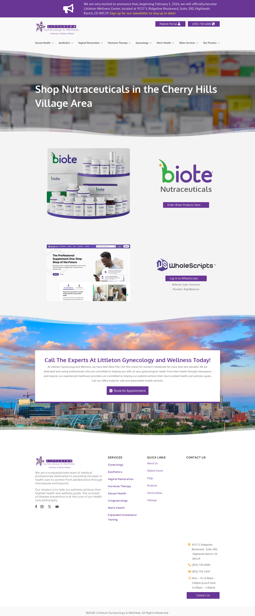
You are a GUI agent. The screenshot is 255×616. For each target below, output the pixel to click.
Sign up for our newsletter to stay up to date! (143, 13)
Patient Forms (155, 470)
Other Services (187, 43)
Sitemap (152, 500)
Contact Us (203, 595)
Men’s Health (164, 43)
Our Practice (210, 43)
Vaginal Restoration (89, 43)
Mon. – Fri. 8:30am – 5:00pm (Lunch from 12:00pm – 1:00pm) (204, 582)
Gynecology (142, 43)
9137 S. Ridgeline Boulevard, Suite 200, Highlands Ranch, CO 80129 (205, 551)
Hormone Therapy (117, 43)
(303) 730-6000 (201, 24)
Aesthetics (64, 43)
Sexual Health (43, 43)
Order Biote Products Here (184, 205)
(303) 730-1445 (201, 571)
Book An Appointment (130, 390)
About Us (152, 463)
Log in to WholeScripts (184, 278)
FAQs (150, 478)
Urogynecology (118, 500)
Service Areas (154, 493)
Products (152, 485)
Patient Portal (168, 24)
